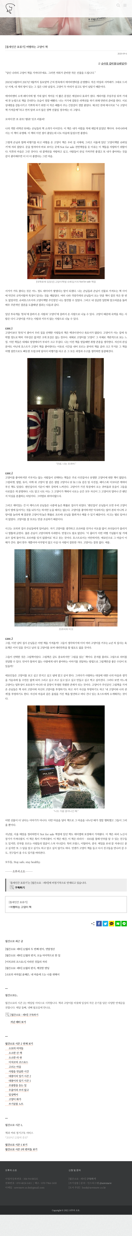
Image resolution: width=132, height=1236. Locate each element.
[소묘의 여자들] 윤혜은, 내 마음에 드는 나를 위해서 (32, 974)
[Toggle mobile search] (118, 5)
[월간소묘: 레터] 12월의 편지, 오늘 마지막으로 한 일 (32, 955)
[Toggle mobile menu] (125, 5)
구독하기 (91, 1178)
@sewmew (106, 1183)
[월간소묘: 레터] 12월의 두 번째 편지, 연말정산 (30, 949)
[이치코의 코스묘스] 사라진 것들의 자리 (26, 961)
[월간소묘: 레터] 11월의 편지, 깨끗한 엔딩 (27, 968)
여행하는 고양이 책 (20, 906)
